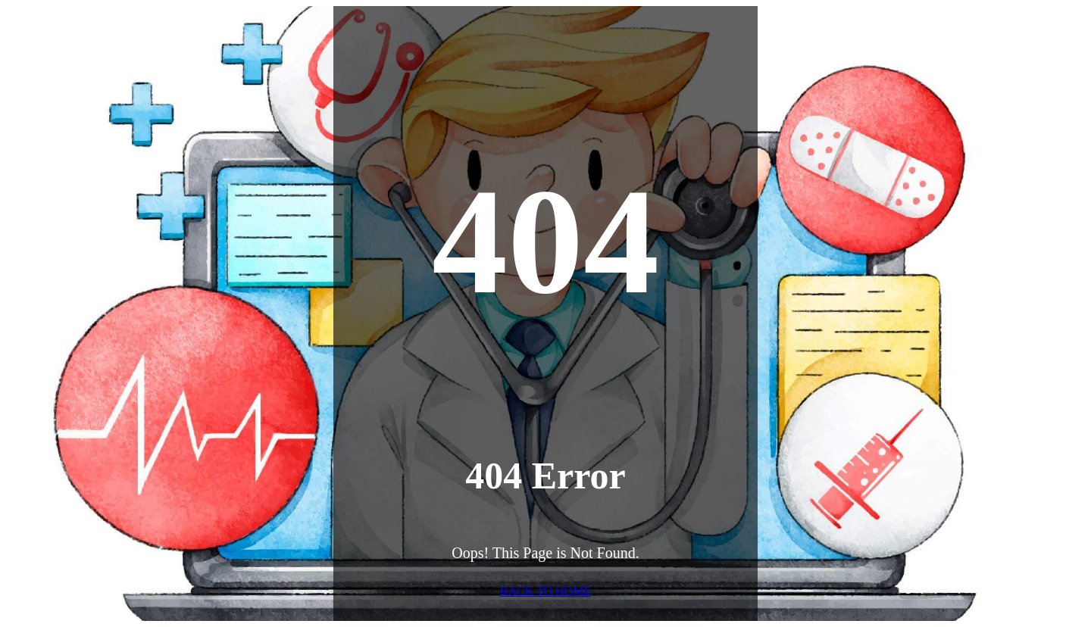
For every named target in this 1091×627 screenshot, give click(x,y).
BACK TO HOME (545, 591)
